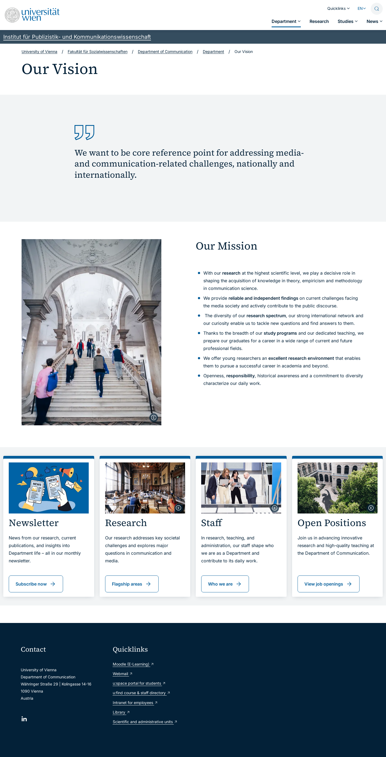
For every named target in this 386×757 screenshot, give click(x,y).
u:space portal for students (139, 683)
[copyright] (153, 417)
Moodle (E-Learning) (133, 664)
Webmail (123, 673)
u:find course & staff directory (142, 692)
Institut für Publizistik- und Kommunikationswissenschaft (77, 37)
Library (121, 712)
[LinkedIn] (24, 719)
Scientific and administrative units (145, 721)
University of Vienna (39, 51)
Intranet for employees (135, 702)
